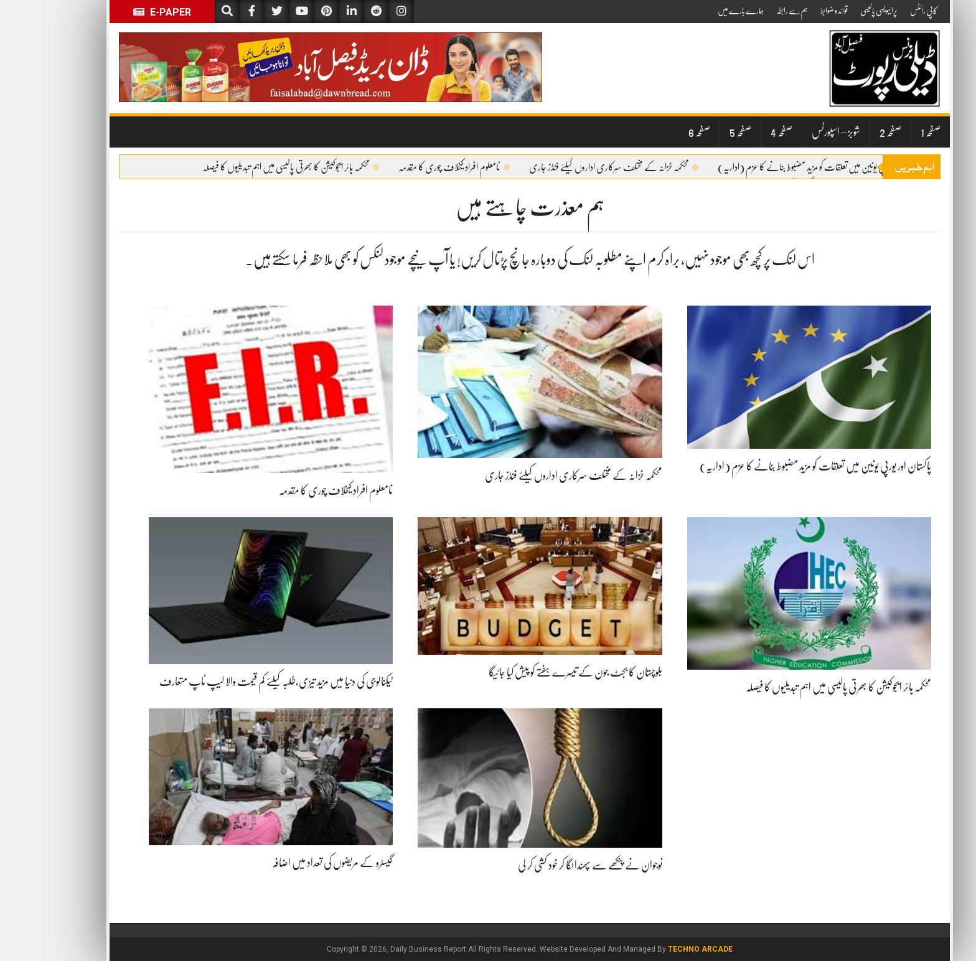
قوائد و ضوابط (792, 10)
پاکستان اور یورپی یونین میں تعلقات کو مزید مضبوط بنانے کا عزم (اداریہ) (784, 167)
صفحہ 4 (740, 132)
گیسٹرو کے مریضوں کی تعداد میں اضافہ (290, 863)
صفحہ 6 (658, 132)
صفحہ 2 (849, 132)
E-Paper (120, 12)
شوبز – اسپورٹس (794, 132)
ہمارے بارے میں (699, 10)
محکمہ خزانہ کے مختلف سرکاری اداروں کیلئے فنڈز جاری (572, 167)
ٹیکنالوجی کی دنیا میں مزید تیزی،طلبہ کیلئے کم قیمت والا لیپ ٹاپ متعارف (234, 682)
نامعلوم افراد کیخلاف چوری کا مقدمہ (412, 167)
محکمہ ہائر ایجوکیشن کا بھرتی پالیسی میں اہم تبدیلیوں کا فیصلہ (249, 167)
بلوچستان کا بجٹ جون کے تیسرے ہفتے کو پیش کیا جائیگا (534, 672)
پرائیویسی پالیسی (837, 10)
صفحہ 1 (889, 132)
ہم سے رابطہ (750, 10)
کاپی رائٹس (882, 10)
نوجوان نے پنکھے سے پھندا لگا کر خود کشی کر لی (548, 865)
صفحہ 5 (699, 132)
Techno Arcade (658, 949)
